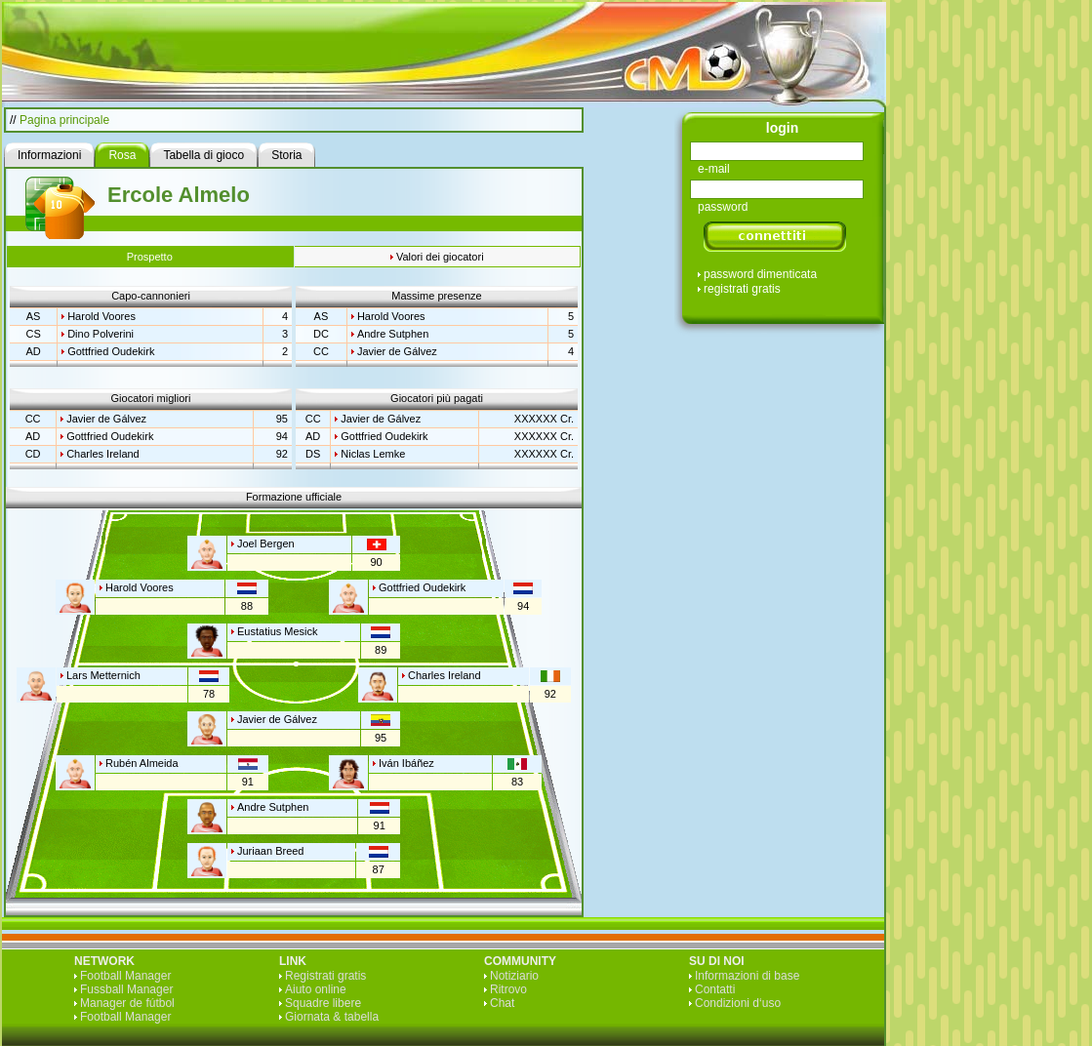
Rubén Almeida (142, 763)
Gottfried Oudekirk (110, 351)
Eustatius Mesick (277, 631)
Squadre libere (323, 1003)
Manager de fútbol (127, 1003)
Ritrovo (508, 989)
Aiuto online (315, 989)
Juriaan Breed (270, 851)
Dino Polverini (100, 334)
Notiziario (514, 976)
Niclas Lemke (373, 454)
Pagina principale (64, 120)
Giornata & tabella (332, 1017)
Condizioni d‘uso (738, 1003)
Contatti (715, 989)
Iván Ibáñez (406, 763)
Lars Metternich (103, 675)
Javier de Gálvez (397, 351)
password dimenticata (760, 274)
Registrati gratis (325, 976)
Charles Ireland (103, 454)
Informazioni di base (747, 976)
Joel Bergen (266, 543)
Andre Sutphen (392, 334)
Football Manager (125, 976)
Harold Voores (101, 316)
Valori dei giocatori (440, 256)
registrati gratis (742, 289)
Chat (502, 1003)
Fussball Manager (126, 989)
